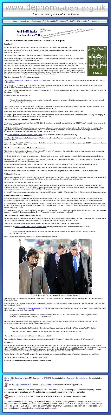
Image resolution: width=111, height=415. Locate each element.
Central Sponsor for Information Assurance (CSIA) (24, 80)
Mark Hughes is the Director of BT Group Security (21, 159)
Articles (64, 21)
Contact (94, 21)
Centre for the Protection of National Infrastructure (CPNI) (27, 151)
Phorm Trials (24, 21)
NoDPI (58, 401)
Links (86, 21)
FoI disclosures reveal (47, 321)
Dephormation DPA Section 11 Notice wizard (33, 385)
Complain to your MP (23, 378)
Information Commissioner (77, 378)
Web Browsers (38, 21)
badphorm (50, 401)
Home (15, 21)
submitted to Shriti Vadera (26, 336)
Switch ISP (8, 378)
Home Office (9, 380)
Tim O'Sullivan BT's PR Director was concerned (30, 308)
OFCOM (47, 378)
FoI (72, 21)
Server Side (52, 21)
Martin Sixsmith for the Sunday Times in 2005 (30, 227)
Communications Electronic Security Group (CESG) (25, 135)
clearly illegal (52, 55)
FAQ (78, 21)
